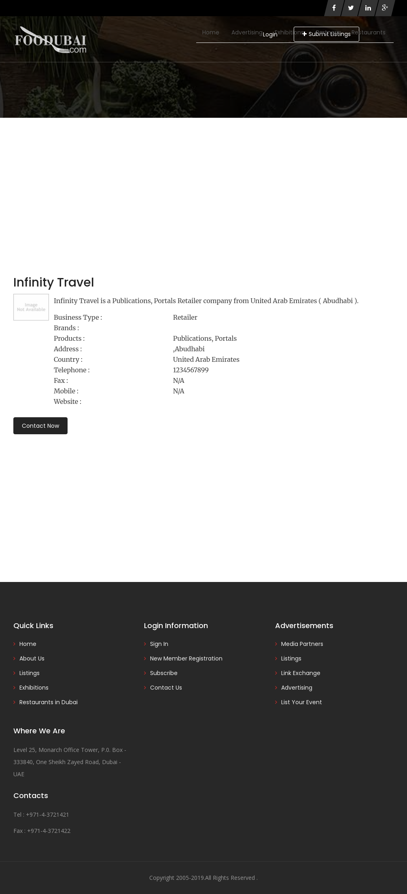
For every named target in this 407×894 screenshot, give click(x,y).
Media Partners (302, 644)
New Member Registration (186, 658)
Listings (29, 673)
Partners (327, 32)
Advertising (247, 32)
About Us (32, 658)
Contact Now (40, 426)
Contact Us (166, 688)
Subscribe (164, 673)
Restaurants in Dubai (48, 702)
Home (210, 32)
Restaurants (369, 32)
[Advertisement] (203, 178)
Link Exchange (300, 673)
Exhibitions (289, 32)
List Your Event (301, 702)
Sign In (159, 644)
